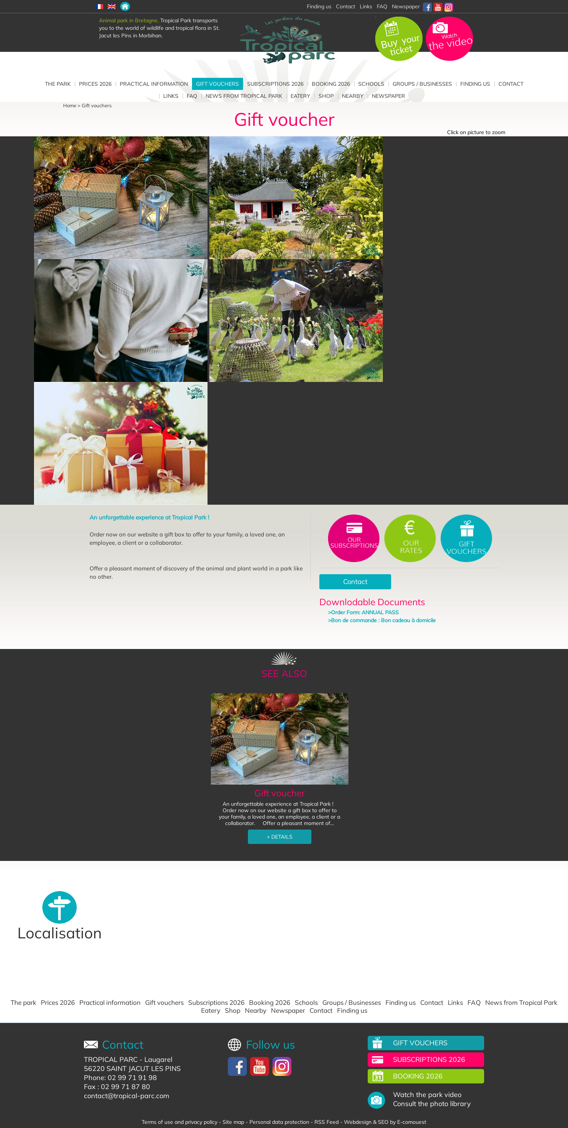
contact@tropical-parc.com (126, 1095)
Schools (371, 83)
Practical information (154, 83)
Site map (233, 1122)
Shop (326, 96)
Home (69, 105)
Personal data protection (279, 1122)
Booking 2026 (331, 83)
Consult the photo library (432, 1103)
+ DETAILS (280, 836)
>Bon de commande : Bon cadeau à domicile (382, 620)
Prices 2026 (95, 83)
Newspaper (406, 6)
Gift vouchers (217, 83)
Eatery (300, 96)
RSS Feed (326, 1122)
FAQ (382, 6)
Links (366, 6)
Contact (345, 6)
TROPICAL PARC (111, 1059)
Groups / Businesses (422, 83)
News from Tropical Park (244, 96)
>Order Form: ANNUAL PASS (363, 612)
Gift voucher (279, 793)
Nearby (353, 96)
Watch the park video (427, 1094)
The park (58, 83)
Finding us (475, 83)
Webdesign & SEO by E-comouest (385, 1122)
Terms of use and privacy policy (179, 1122)
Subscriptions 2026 (275, 83)
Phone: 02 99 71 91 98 (120, 1077)
